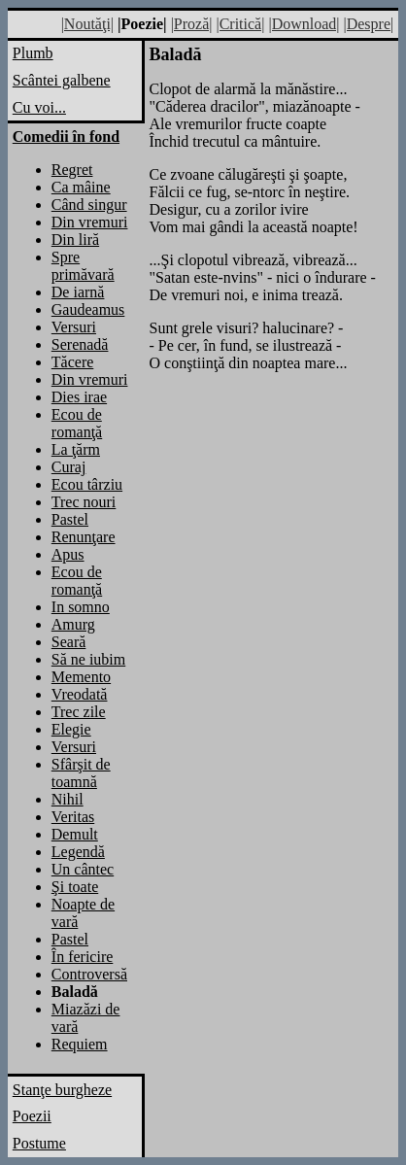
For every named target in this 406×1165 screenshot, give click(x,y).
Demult (74, 834)
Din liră (75, 239)
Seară (68, 642)
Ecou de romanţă (76, 423)
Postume (39, 1143)
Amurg (73, 624)
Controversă (89, 974)
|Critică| (240, 24)
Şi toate (74, 886)
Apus (68, 554)
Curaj (68, 467)
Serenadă (80, 344)
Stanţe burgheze (62, 1089)
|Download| (303, 24)
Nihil (67, 799)
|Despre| (368, 24)
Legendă (78, 851)
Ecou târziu (86, 484)
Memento (81, 676)
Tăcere (72, 362)
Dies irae (79, 397)
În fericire (82, 956)
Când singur (89, 204)
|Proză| (192, 24)
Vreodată (79, 694)
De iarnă (78, 292)
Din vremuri (89, 222)
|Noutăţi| (87, 24)
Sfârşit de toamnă (81, 773)
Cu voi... (39, 107)
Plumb (33, 53)
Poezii (32, 1116)
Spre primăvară (83, 266)
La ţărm (75, 449)
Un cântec (82, 869)
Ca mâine (81, 187)
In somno (80, 607)
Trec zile (78, 711)
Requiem (79, 1044)
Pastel (69, 519)
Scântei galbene (62, 80)
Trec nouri (84, 502)
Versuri (73, 327)
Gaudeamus (88, 309)
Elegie (71, 729)
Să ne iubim (88, 659)
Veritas (72, 816)
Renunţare (83, 537)
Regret (72, 169)
